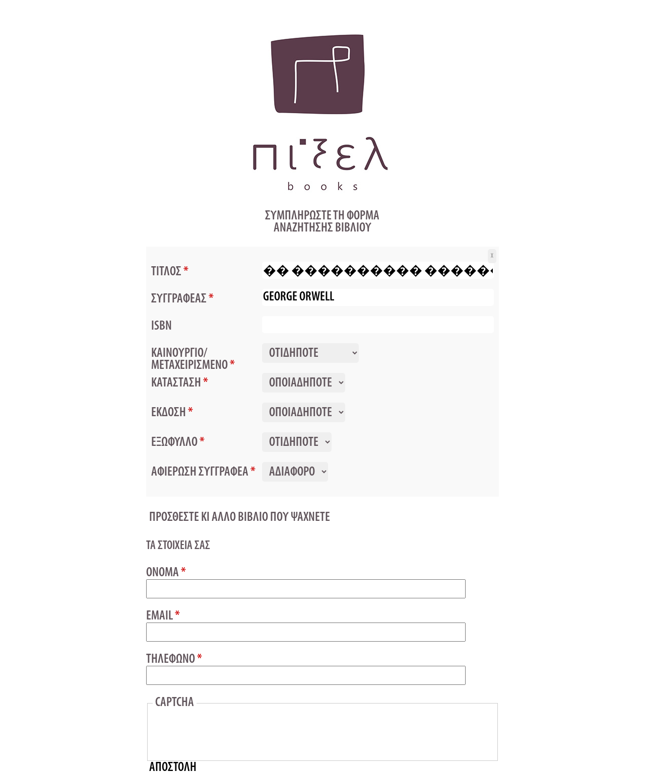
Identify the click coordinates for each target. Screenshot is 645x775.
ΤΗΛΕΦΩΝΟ (174, 660)
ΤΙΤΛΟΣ (169, 271)
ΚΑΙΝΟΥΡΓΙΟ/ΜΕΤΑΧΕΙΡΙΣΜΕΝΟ (193, 359)
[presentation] (231, 732)
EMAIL (163, 616)
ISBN (161, 326)
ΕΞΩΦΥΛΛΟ (178, 442)
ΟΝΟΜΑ (166, 573)
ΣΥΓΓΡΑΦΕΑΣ (182, 298)
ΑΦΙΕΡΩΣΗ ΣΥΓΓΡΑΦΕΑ (203, 472)
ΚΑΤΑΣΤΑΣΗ (179, 383)
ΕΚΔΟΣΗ (172, 412)
